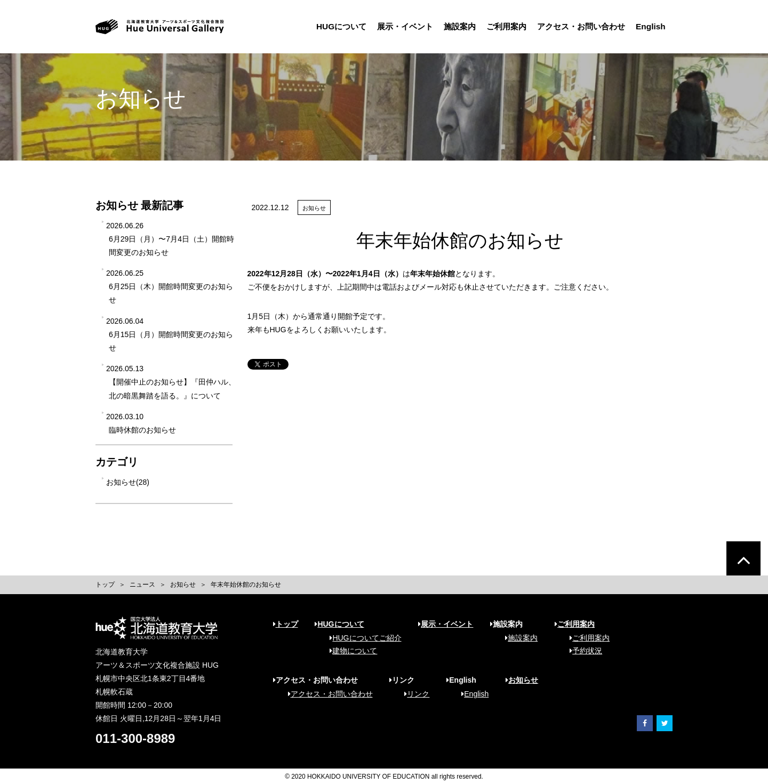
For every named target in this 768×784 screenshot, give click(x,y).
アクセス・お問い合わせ (550, 26)
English (619, 26)
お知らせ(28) (127, 482)
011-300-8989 (135, 738)
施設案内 (428, 26)
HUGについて (310, 26)
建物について (349, 650)
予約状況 (582, 650)
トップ (105, 584)
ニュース (142, 584)
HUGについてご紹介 (361, 638)
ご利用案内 (475, 26)
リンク (413, 694)
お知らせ (183, 584)
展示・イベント (374, 26)
